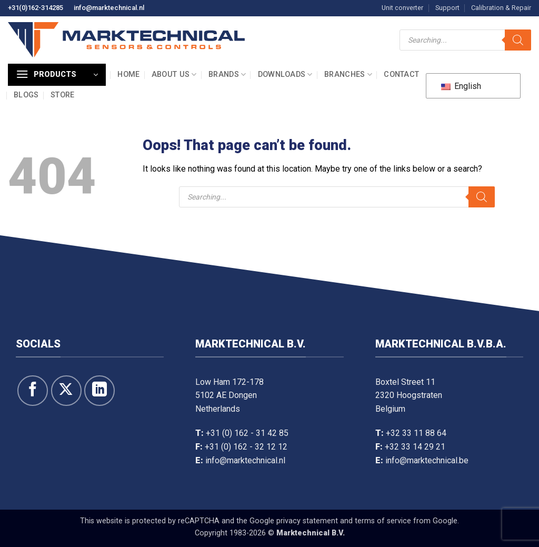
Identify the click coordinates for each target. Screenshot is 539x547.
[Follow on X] (66, 390)
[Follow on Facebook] (32, 390)
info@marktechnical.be (426, 460)
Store (62, 95)
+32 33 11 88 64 (416, 433)
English (461, 86)
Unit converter (402, 8)
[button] (57, 75)
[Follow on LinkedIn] (99, 390)
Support (447, 8)
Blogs (26, 95)
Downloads (285, 74)
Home (128, 74)
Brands (227, 74)
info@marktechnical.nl (109, 8)
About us (174, 74)
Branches (348, 74)
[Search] (518, 40)
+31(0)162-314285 (35, 8)
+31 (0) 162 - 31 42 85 (247, 433)
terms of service (383, 520)
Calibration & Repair (501, 8)
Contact (401, 74)
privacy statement (307, 520)
